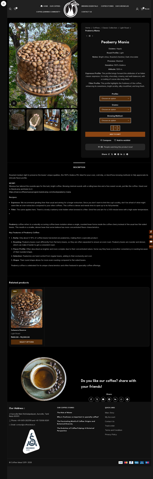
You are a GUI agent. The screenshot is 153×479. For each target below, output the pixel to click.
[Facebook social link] (109, 154)
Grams (115, 105)
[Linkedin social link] (121, 154)
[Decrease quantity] (111, 128)
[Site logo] (71, 9)
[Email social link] (115, 154)
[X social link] (112, 154)
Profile (115, 94)
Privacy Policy (111, 434)
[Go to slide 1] (39, 105)
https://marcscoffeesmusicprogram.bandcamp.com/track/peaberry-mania (40, 192)
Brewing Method (114, 116)
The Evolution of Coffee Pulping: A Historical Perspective (75, 429)
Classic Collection (109, 28)
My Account (110, 417)
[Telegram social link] (127, 154)
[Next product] (92, 36)
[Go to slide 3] (44, 105)
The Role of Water (64, 412)
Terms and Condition (113, 430)
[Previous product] (86, 36)
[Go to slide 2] (42, 105)
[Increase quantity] (118, 128)
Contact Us (109, 421)
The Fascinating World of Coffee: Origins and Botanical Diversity (76, 422)
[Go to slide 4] (47, 105)
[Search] (10, 9)
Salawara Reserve (18, 330)
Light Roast (124, 28)
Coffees (96, 28)
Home (87, 28)
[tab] (79, 166)
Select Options (27, 342)
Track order (110, 426)
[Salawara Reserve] (26, 308)
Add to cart (115, 134)
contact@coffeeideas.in (26, 425)
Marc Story (109, 413)
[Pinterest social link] (118, 154)
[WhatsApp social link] (124, 154)
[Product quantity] (115, 128)
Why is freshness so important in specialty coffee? (78, 417)
